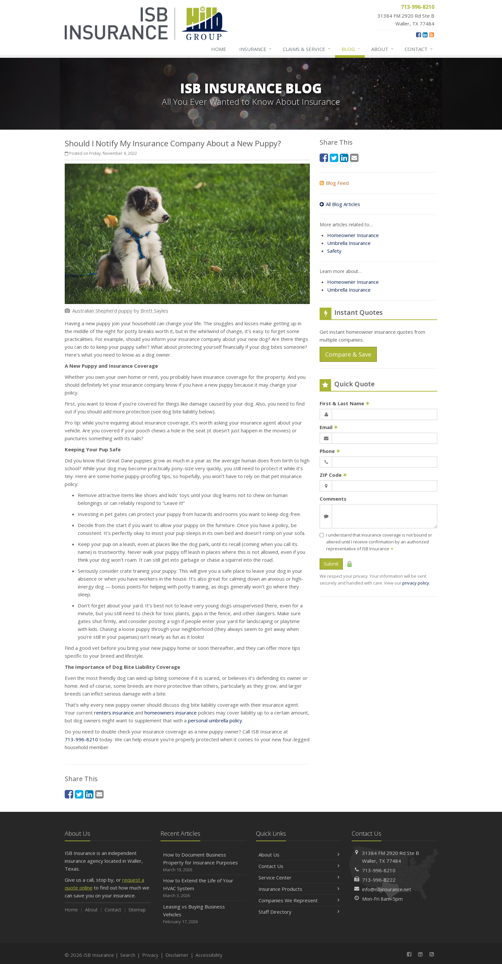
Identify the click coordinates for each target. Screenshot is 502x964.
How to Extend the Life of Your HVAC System (203, 888)
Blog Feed (334, 183)
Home (218, 49)
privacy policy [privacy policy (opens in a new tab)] (415, 583)
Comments (333, 498)
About (382, 49)
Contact (419, 49)
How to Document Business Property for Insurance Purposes (203, 862)
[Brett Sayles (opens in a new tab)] (154, 310)
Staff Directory (299, 911)
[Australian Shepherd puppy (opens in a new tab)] (102, 310)
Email (329, 427)
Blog (351, 49)
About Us (299, 854)
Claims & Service (307, 49)
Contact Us (299, 866)
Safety (334, 251)
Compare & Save (348, 354)
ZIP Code (333, 475)
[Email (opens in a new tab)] (99, 794)
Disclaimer (177, 955)
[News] (431, 35)
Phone (330, 451)
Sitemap (137, 910)
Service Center (299, 877)
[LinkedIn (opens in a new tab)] (425, 35)
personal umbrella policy (215, 720)
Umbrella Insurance (349, 243)
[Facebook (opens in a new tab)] (418, 35)
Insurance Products (299, 889)
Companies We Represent (299, 900)
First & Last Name (345, 403)
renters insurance (114, 712)
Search (127, 955)
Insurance (255, 49)
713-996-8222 (378, 879)
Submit (331, 564)
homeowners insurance (170, 712)
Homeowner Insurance (353, 235)
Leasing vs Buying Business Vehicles (203, 914)
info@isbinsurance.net (386, 889)
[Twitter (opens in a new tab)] (79, 794)
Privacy (150, 955)
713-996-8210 (81, 739)
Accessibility (209, 955)
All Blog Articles (340, 204)
